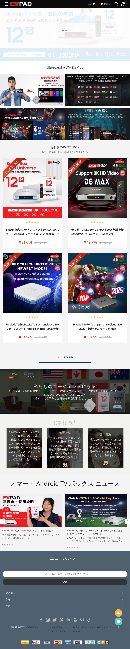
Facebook (41, 620)
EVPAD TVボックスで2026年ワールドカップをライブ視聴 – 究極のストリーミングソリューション (95, 532)
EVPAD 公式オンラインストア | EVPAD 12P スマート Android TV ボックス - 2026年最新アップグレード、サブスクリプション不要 (32, 234)
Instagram (48, 620)
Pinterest (61, 620)
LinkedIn (68, 620)
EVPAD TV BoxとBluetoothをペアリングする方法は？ (27, 530)
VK (82, 620)
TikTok (89, 620)
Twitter (55, 620)
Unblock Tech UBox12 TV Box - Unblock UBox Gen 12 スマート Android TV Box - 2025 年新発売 (32, 329)
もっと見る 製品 (65, 357)
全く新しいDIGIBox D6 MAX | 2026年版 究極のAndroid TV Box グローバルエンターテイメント (97, 234)
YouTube (75, 620)
